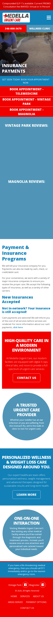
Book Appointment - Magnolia (27, 112)
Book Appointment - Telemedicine (27, 91)
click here (18, 327)
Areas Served (15, 602)
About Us (38, 596)
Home (14, 596)
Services (25, 596)
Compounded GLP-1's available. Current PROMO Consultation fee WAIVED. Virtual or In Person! (26, 5)
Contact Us (26, 378)
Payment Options (36, 602)
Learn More (26, 494)
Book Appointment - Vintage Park (26, 101)
